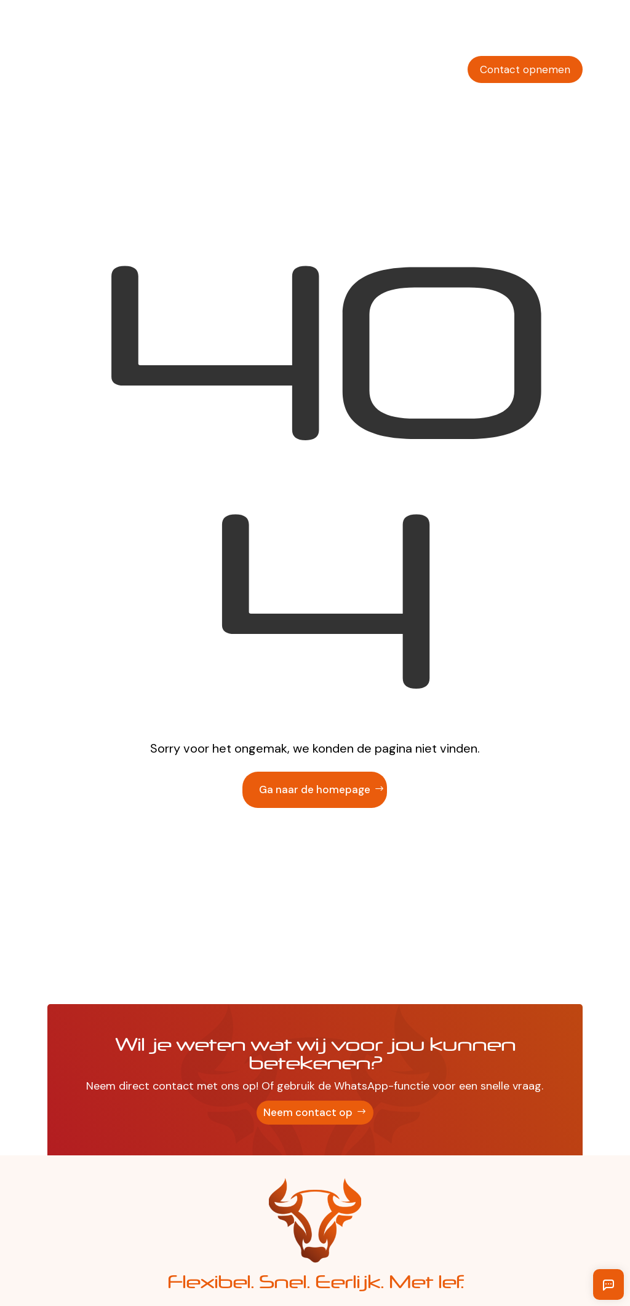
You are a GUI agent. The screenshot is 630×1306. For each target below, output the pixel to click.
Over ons (493, 32)
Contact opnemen (525, 69)
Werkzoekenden (342, 32)
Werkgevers (260, 32)
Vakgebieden (425, 32)
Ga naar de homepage (314, 789)
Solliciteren (555, 32)
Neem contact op (308, 1112)
